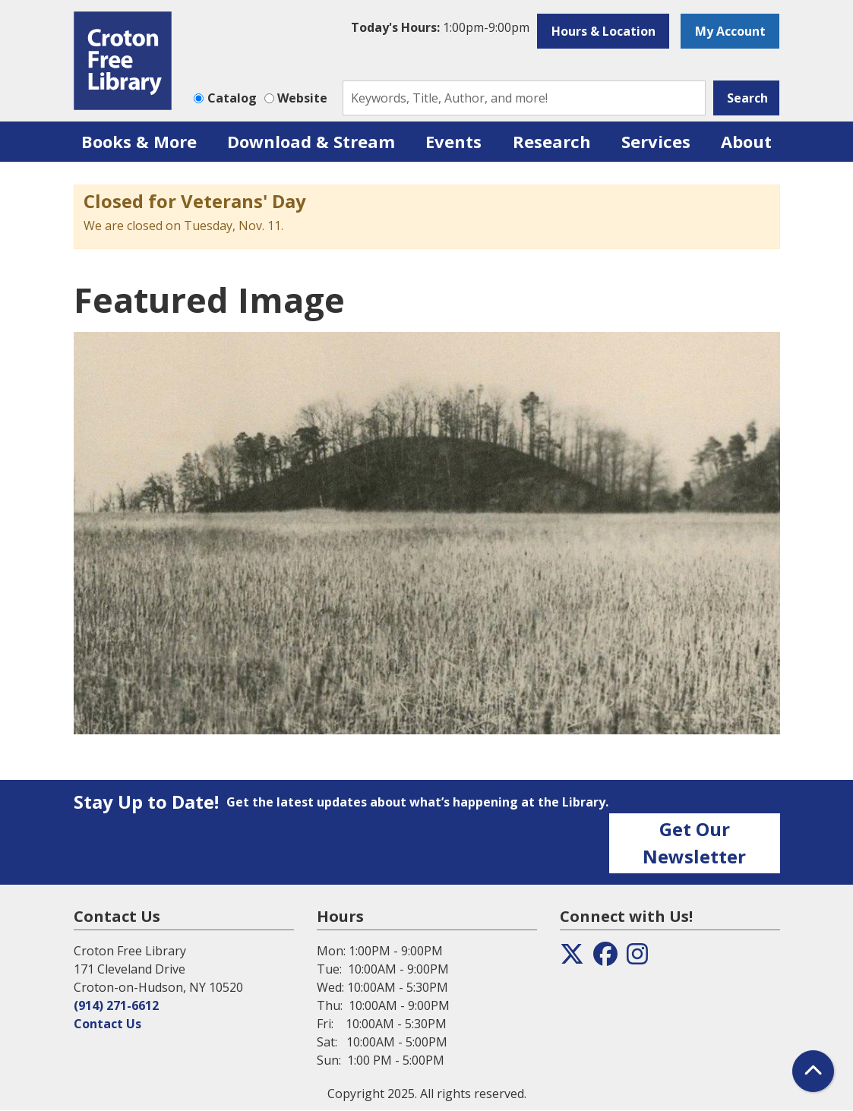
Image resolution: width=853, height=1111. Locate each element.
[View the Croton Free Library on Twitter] (572, 958)
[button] (440, 27)
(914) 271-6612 (116, 1005)
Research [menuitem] (552, 141)
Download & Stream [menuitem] (311, 141)
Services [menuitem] (655, 141)
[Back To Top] (813, 1071)
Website (302, 98)
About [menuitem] (746, 141)
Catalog (232, 98)
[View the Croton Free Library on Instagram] (637, 958)
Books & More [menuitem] (139, 141)
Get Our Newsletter (694, 842)
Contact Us (107, 1023)
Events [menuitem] (453, 141)
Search (747, 98)
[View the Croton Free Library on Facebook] (605, 958)
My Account (730, 31)
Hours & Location (603, 31)
